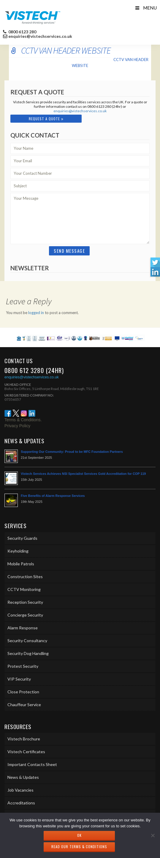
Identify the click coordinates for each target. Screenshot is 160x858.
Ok (79, 835)
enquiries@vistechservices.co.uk (40, 36)
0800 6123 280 (21, 31)
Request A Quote (46, 118)
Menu (145, 7)
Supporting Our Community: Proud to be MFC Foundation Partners (72, 451)
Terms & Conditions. (23, 419)
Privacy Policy (17, 425)
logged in (36, 312)
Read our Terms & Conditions (79, 846)
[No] (153, 835)
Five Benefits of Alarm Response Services (53, 495)
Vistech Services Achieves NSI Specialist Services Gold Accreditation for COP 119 (83, 473)
